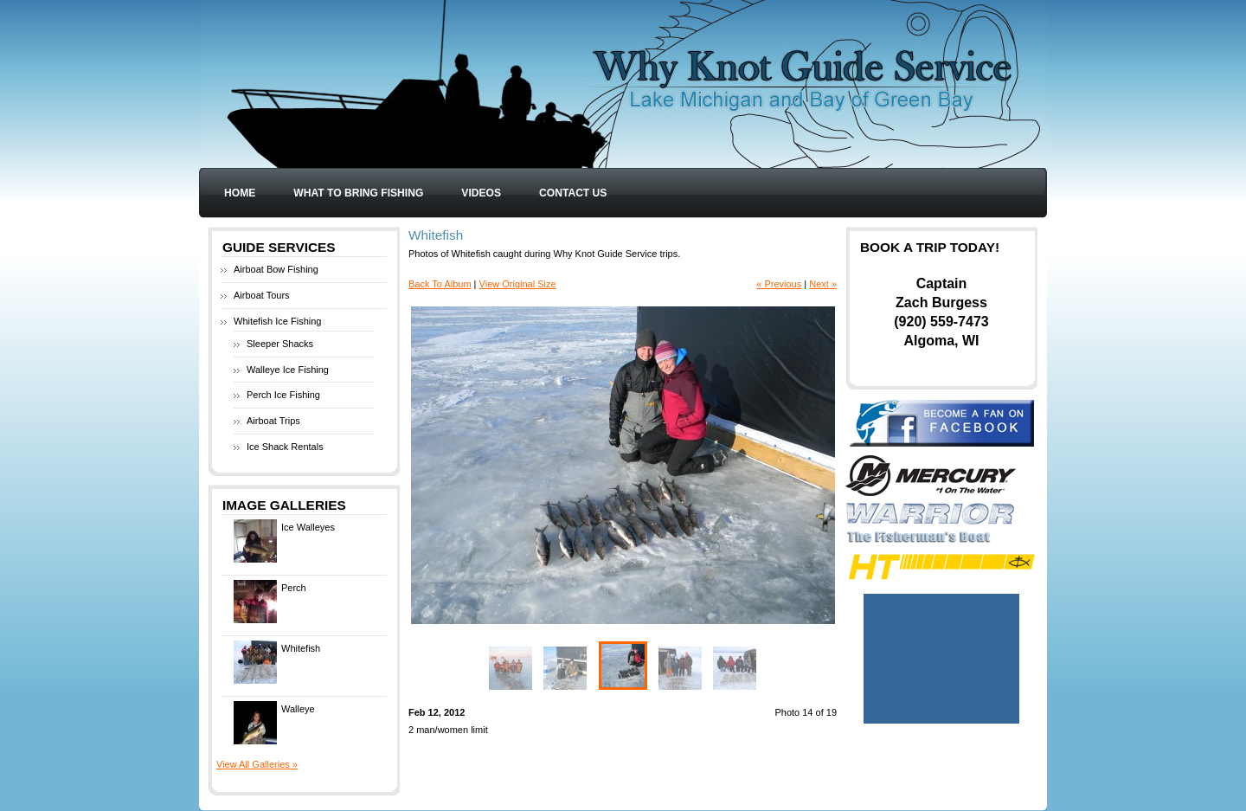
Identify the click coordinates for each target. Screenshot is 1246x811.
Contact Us (573, 193)
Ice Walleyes (284, 541)
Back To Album (440, 284)
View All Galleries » (257, 764)
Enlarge (819, 606)
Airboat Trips (273, 420)
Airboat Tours (262, 295)
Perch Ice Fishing (283, 394)
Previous (517, 465)
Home (239, 193)
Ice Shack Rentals (285, 446)
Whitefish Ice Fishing (277, 321)
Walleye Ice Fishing (288, 369)
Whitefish (277, 662)
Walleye (274, 722)
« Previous (778, 284)
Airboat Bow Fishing (276, 269)
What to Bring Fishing (358, 193)
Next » (823, 284)
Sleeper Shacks (280, 343)
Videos (481, 193)
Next (729, 465)
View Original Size (517, 284)
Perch (270, 601)
